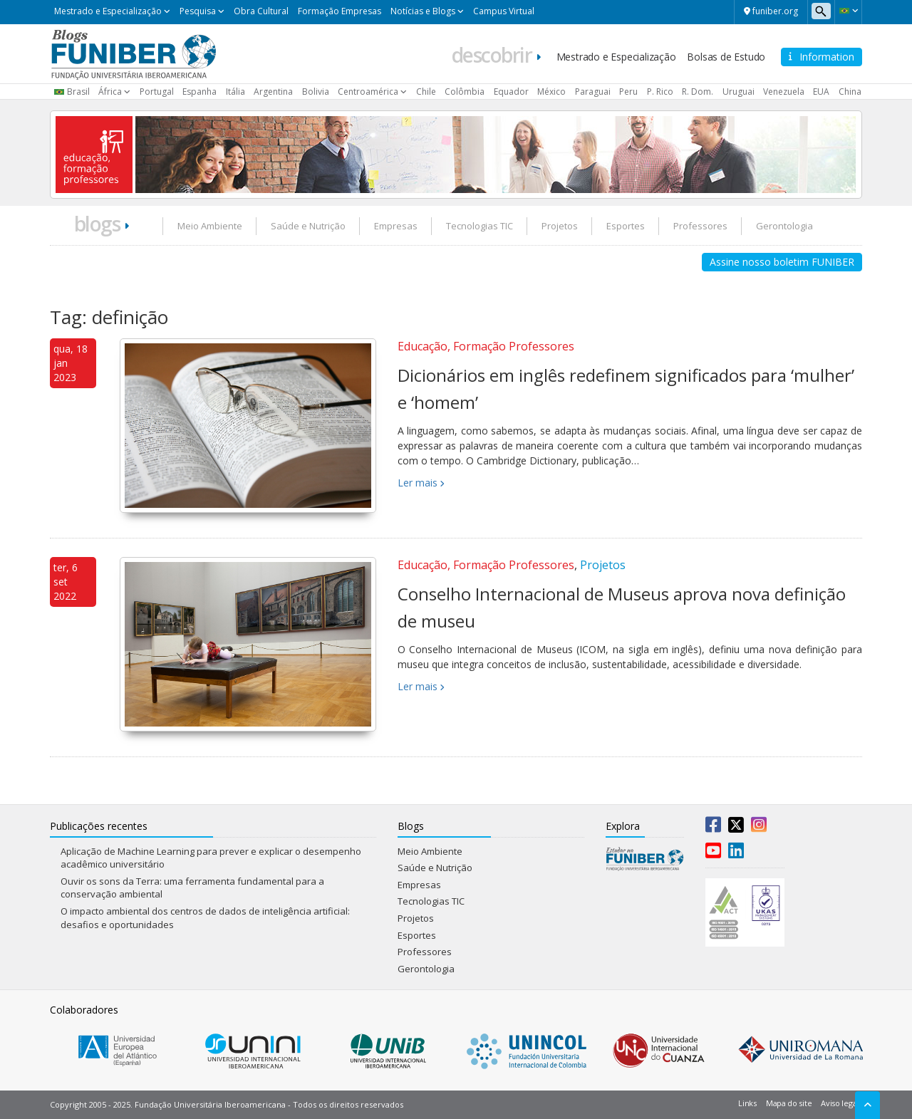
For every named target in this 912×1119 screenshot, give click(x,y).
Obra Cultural (261, 11)
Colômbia (464, 91)
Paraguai (593, 91)
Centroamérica (368, 91)
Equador (511, 91)
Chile (426, 91)
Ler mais (417, 482)
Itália (235, 91)
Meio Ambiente (209, 225)
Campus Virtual (503, 11)
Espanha (199, 91)
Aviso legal (840, 1103)
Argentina (273, 91)
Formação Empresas (339, 11)
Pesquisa (198, 11)
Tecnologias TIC (479, 225)
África (110, 91)
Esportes (625, 225)
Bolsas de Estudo (726, 56)
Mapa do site (789, 1103)
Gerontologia (784, 225)
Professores (700, 225)
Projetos (560, 225)
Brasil (78, 91)
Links (747, 1103)
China (850, 91)
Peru (628, 91)
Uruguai (738, 91)
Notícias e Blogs (422, 11)
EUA (821, 91)
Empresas (396, 225)
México (551, 91)
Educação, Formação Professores (486, 346)
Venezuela (783, 91)
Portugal (157, 91)
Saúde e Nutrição (308, 225)
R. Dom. (697, 91)
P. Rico (660, 91)
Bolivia (315, 91)
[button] (848, 10)
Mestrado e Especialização (108, 11)
